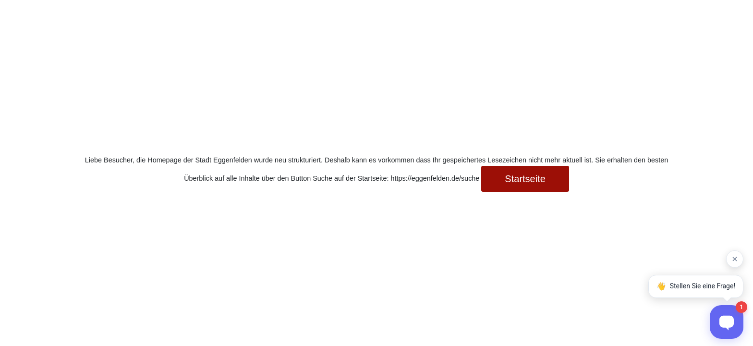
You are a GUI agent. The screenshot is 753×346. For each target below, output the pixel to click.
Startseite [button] (525, 178)
